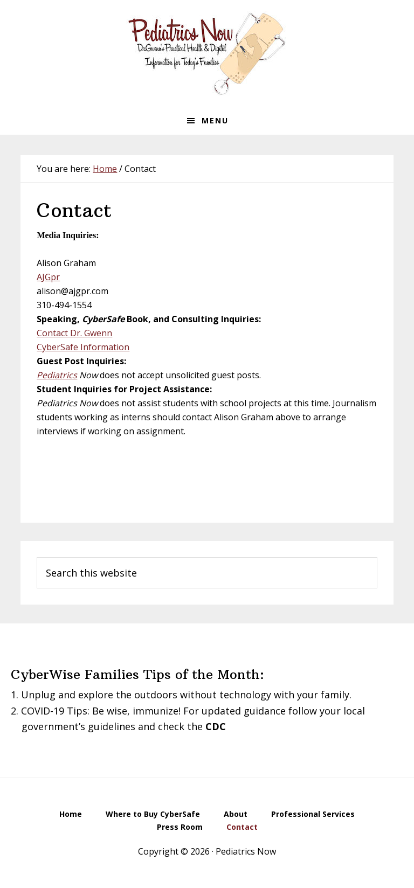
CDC (215, 726)
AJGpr (48, 277)
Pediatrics (57, 375)
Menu (215, 120)
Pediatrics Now (207, 53)
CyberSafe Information (83, 347)
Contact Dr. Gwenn (74, 333)
